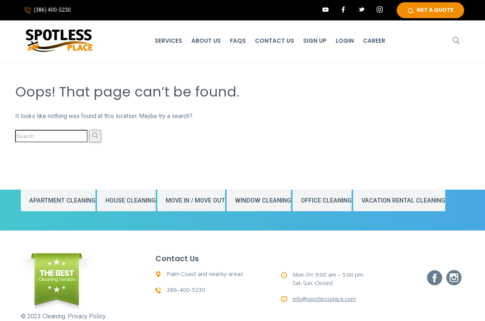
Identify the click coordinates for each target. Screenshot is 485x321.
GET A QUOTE (430, 10)
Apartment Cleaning (62, 200)
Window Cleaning (263, 200)
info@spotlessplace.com (324, 298)
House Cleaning (130, 200)
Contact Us (274, 41)
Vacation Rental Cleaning (403, 200)
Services (168, 41)
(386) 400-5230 (52, 10)
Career (374, 41)
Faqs (238, 41)
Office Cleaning (326, 200)
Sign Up (315, 41)
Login (345, 41)
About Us (206, 41)
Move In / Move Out (195, 200)
